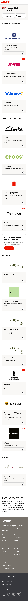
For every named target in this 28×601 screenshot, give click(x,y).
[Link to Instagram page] (14, 594)
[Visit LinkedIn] (19, 594)
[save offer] (23, 53)
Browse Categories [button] (8, 15)
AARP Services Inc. (17, 554)
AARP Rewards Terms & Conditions (9, 581)
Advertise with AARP (18, 543)
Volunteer (4, 540)
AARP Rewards (5, 545)
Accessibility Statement (16, 578)
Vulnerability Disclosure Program (8, 587)
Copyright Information (6, 584)
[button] (26, 2)
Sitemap (3, 576)
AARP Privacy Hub (11, 576)
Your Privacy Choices (6, 589)
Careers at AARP (17, 545)
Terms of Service (5, 578)
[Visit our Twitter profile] (9, 594)
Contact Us (16, 534)
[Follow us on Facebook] (4, 594)
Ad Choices (20, 587)
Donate (3, 537)
